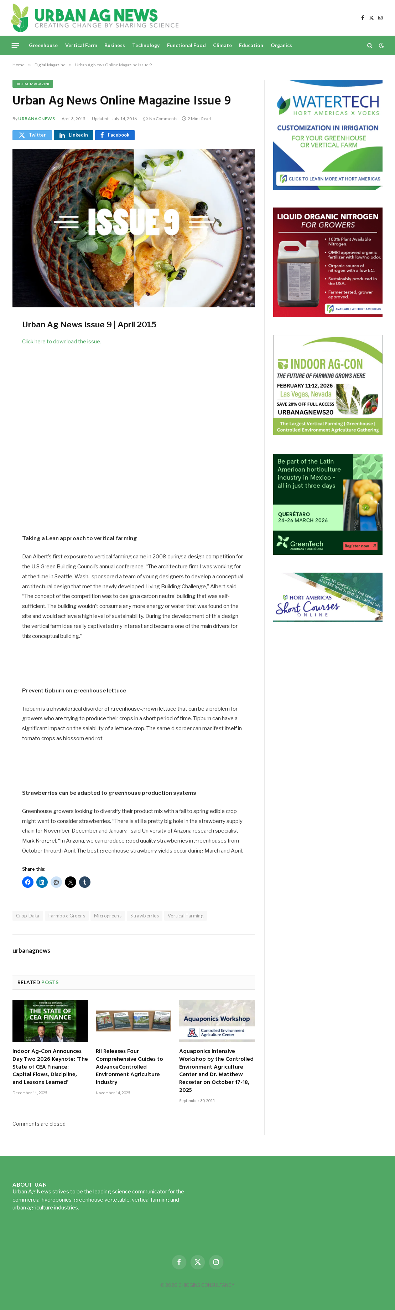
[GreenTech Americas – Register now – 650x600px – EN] (328, 553)
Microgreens (107, 915)
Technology (146, 45)
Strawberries (144, 915)
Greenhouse (43, 45)
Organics (281, 45)
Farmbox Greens (66, 915)
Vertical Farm (81, 45)
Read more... (95, 1207)
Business (114, 45)
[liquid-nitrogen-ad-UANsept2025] (328, 315)
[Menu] (15, 45)
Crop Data (28, 915)
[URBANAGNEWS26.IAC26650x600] (328, 434)
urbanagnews (36, 118)
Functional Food (186, 45)
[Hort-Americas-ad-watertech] (328, 188)
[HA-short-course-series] (328, 620)
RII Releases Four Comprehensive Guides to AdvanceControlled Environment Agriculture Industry (129, 1067)
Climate (222, 45)
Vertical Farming (185, 915)
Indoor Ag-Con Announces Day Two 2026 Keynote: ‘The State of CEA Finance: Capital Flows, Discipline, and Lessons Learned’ (50, 1067)
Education (251, 45)
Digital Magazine (32, 84)
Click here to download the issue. (61, 341)
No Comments (160, 118)
